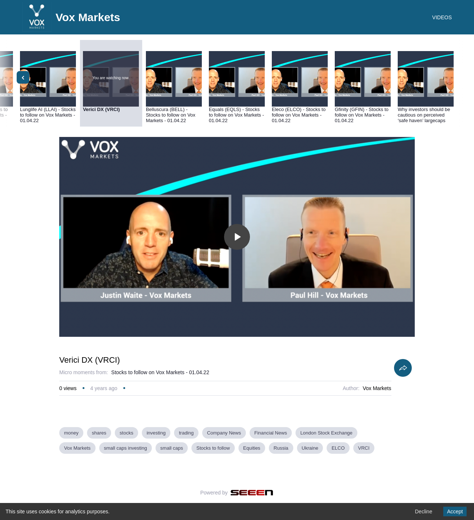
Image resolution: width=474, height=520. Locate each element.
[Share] (403, 368)
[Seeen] (252, 492)
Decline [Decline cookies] (423, 511)
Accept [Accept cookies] (455, 511)
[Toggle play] (237, 237)
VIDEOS (442, 17)
